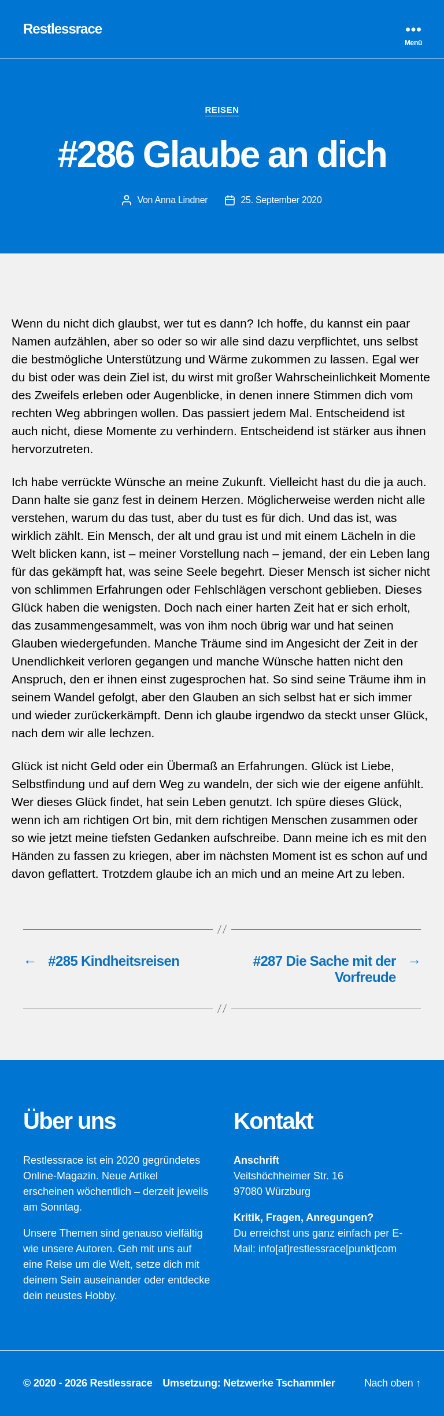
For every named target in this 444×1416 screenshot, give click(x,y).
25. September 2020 (280, 200)
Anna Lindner (181, 200)
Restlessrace (62, 29)
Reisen (222, 110)
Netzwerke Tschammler (279, 1383)
